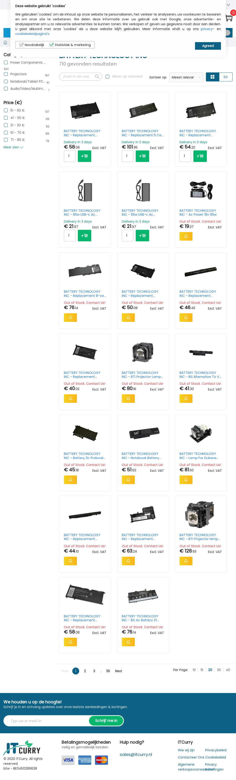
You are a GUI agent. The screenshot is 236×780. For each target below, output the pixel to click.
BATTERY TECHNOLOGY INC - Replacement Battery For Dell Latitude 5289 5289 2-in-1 (141, 294)
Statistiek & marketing (70, 45)
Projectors (18, 74)
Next (118, 671)
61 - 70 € (17, 133)
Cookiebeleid (215, 757)
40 (228, 670)
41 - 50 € (17, 118)
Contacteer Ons (191, 757)
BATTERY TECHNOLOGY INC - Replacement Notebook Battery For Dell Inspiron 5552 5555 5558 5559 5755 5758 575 (199, 294)
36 (108, 671)
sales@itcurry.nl (136, 754)
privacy (207, 29)
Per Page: (180, 670)
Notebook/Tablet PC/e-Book (28, 82)
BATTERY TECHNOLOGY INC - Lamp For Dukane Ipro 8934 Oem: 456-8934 (198, 456)
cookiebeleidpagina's (32, 33)
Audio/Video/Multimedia (28, 89)
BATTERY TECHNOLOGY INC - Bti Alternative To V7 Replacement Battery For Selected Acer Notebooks (200, 375)
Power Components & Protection (28, 63)
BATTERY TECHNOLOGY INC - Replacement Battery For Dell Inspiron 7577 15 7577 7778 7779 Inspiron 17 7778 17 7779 (83, 618)
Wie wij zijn (186, 750)
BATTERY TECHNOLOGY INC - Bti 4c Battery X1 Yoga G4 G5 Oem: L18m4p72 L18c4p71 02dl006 (140, 618)
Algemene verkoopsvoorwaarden (196, 767)
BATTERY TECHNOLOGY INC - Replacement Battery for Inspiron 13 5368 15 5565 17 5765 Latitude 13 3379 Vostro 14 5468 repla (84, 375)
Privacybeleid (216, 750)
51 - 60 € (17, 110)
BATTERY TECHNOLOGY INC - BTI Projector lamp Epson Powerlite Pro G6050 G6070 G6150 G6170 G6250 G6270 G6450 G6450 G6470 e (198, 537)
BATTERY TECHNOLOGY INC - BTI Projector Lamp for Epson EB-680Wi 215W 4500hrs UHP (142, 375)
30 (219, 670)
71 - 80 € (17, 140)
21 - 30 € (17, 125)
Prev (65, 671)
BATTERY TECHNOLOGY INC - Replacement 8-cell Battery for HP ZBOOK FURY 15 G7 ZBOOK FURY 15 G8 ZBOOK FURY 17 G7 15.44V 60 (84, 294)
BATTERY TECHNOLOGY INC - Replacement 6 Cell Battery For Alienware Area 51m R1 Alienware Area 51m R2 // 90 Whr (142, 133)
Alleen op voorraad (127, 76)
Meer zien (13, 147)
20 (210, 670)
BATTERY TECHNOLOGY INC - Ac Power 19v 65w (198, 213)
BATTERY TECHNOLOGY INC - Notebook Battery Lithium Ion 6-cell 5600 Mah (140, 456)
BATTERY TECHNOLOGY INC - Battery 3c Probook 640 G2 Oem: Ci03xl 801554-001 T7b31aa (84, 456)
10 (194, 670)
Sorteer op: (158, 77)
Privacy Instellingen (214, 767)
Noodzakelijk (31, 45)
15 (202, 670)
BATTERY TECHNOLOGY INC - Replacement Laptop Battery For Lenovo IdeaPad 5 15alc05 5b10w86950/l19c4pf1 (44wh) (143, 537)
